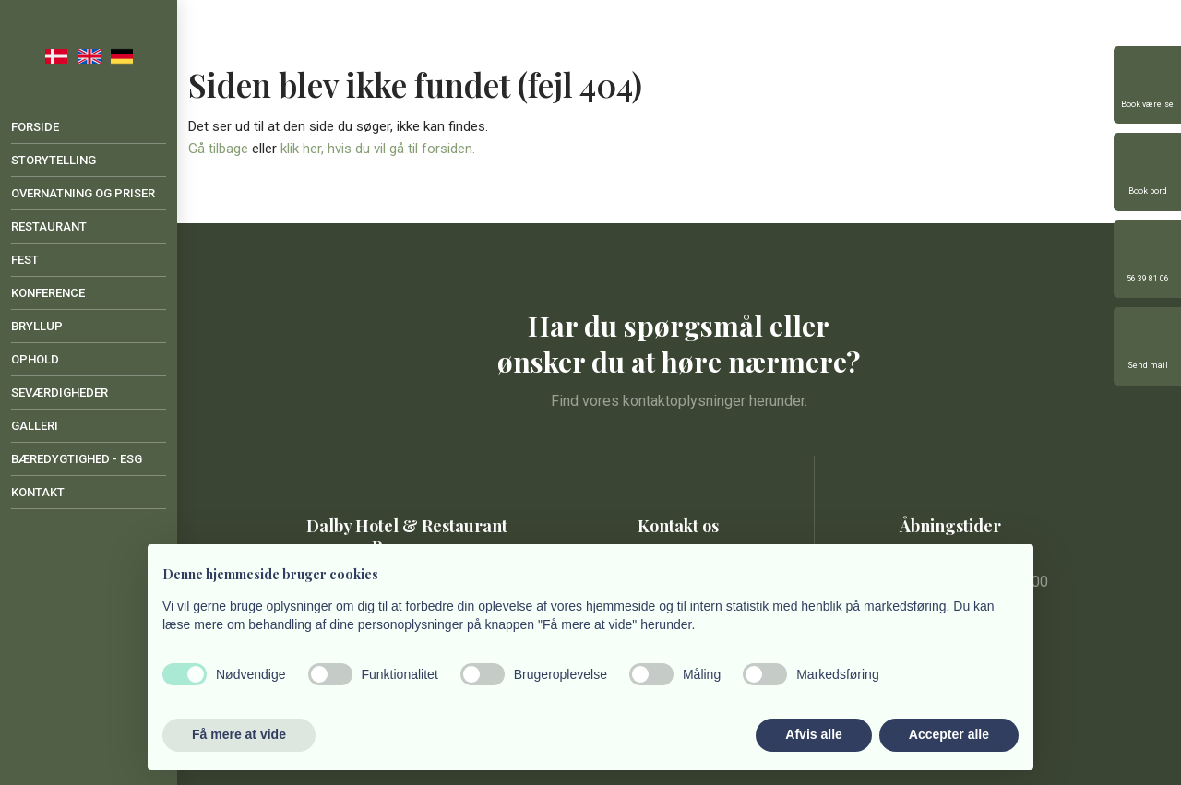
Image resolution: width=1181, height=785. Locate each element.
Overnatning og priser (83, 193)
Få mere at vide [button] (239, 734)
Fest (25, 260)
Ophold (35, 359)
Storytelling (53, 160)
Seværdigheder (59, 392)
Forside (35, 127)
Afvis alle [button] (813, 734)
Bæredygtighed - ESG (76, 459)
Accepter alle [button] (949, 734)
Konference (48, 293)
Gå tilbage (218, 148)
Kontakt (38, 492)
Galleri (34, 426)
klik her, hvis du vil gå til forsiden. (377, 148)
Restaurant (49, 226)
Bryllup (37, 326)
